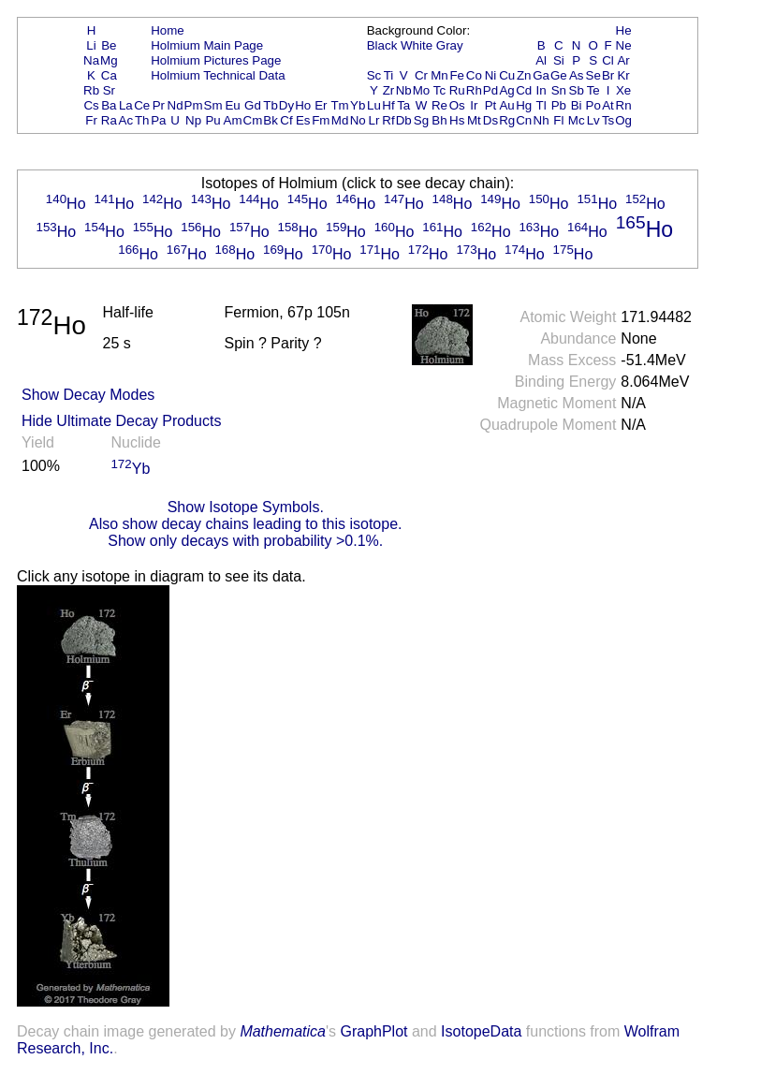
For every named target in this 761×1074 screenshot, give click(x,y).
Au (506, 105)
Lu (374, 105)
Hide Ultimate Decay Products (121, 421)
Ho (303, 105)
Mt (474, 120)
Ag (506, 90)
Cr (421, 75)
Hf (388, 105)
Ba (108, 105)
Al (541, 60)
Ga (541, 75)
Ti (389, 75)
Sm (213, 105)
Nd (175, 105)
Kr (623, 75)
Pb (558, 105)
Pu (212, 120)
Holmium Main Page (207, 45)
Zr (389, 90)
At (608, 105)
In (541, 90)
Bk (270, 120)
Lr (374, 120)
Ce (142, 105)
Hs (456, 120)
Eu (232, 105)
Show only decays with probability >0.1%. (245, 541)
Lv (593, 120)
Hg (524, 105)
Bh (439, 120)
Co (474, 75)
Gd (252, 105)
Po (593, 105)
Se (593, 75)
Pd (490, 90)
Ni (491, 75)
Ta (403, 105)
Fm (320, 120)
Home (167, 30)
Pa (158, 120)
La (126, 105)
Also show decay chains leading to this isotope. (245, 524)
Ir (473, 105)
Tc (439, 90)
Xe (623, 90)
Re (439, 105)
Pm (193, 105)
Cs (90, 105)
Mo (422, 90)
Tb (270, 105)
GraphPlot (373, 1031)
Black (382, 45)
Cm (253, 120)
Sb (576, 90)
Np (193, 120)
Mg (109, 60)
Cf (286, 120)
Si (558, 60)
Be (108, 45)
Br (608, 75)
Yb (357, 105)
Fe (456, 75)
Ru (457, 90)
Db (404, 120)
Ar (623, 60)
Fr (91, 120)
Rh (474, 90)
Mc (576, 120)
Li (90, 45)
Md (340, 120)
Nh (541, 120)
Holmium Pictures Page (216, 60)
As (576, 75)
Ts (608, 120)
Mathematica (283, 1031)
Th (142, 120)
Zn (524, 75)
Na (91, 60)
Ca (109, 75)
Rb (91, 90)
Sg (421, 120)
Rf (388, 120)
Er (321, 105)
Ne (624, 45)
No (358, 120)
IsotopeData (481, 1031)
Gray (449, 45)
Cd (524, 90)
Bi (576, 105)
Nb (404, 90)
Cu (507, 75)
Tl (541, 105)
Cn (524, 120)
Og (623, 120)
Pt (491, 105)
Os (457, 105)
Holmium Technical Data (218, 75)
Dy (286, 105)
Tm (339, 105)
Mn (439, 75)
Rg (507, 120)
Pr (159, 105)
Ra (109, 120)
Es (303, 120)
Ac (126, 120)
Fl (558, 120)
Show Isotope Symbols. (246, 507)
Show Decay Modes (88, 395)
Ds (490, 120)
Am (233, 120)
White (416, 45)
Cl (608, 60)
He (624, 30)
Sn (558, 90)
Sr (109, 90)
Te (593, 90)
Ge (558, 75)
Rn (624, 105)
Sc (374, 75)
